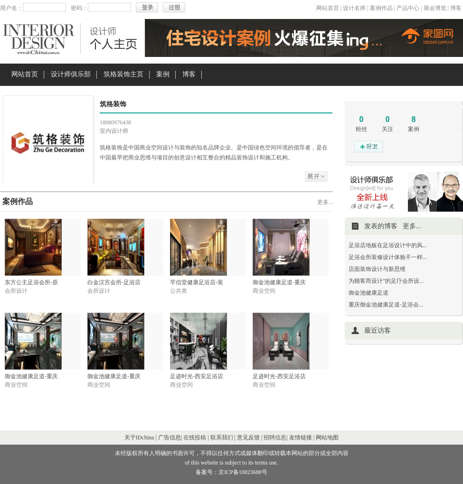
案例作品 (381, 8)
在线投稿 (194, 437)
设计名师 (354, 8)
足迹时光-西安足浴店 (196, 376)
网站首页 (327, 8)
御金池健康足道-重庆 (279, 282)
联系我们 (221, 437)
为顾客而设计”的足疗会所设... (386, 281)
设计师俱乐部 (71, 74)
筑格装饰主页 (123, 74)
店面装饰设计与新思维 (377, 269)
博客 (456, 8)
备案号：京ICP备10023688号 (231, 472)
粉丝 (361, 129)
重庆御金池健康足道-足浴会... (386, 304)
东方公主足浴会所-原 (31, 282)
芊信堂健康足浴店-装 (196, 282)
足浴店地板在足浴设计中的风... (388, 245)
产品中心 (408, 8)
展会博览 (435, 8)
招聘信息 (275, 437)
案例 (163, 74)
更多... (325, 202)
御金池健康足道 (368, 292)
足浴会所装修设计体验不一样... (388, 257)
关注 (387, 129)
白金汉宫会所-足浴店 (114, 282)
